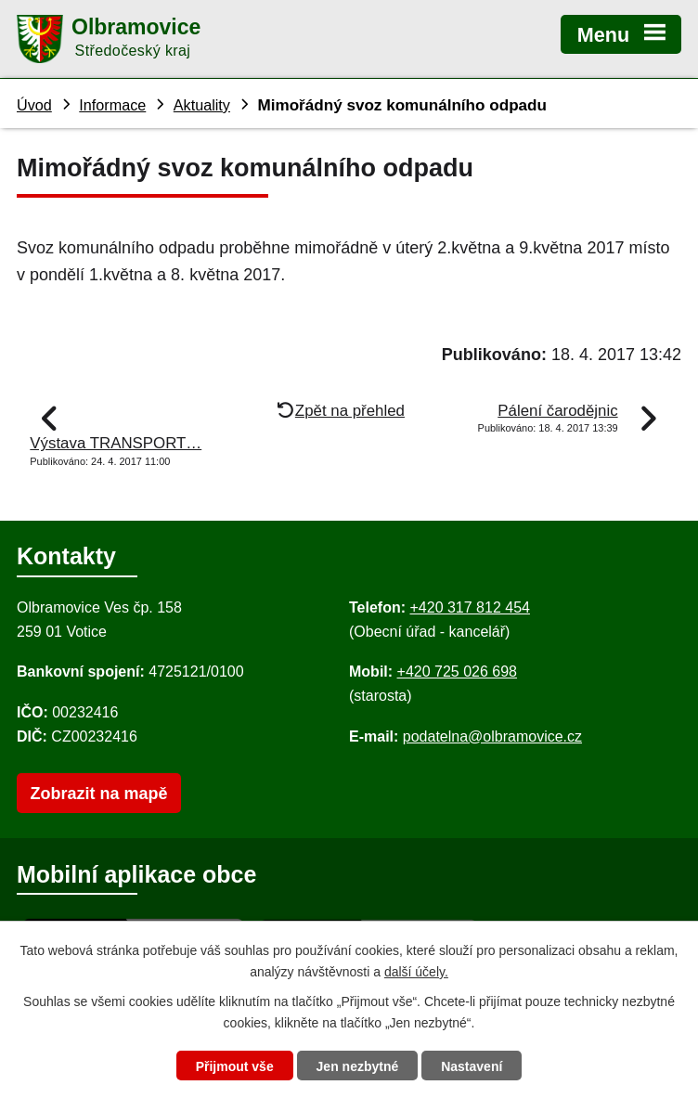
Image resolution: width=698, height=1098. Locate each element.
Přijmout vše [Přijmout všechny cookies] (235, 1066)
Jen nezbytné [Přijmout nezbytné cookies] (358, 1066)
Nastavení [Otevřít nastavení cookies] (471, 1066)
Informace (112, 105)
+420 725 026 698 (457, 671)
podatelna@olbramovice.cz (492, 736)
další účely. (416, 971)
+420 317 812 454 (469, 607)
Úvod (34, 105)
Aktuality (202, 105)
